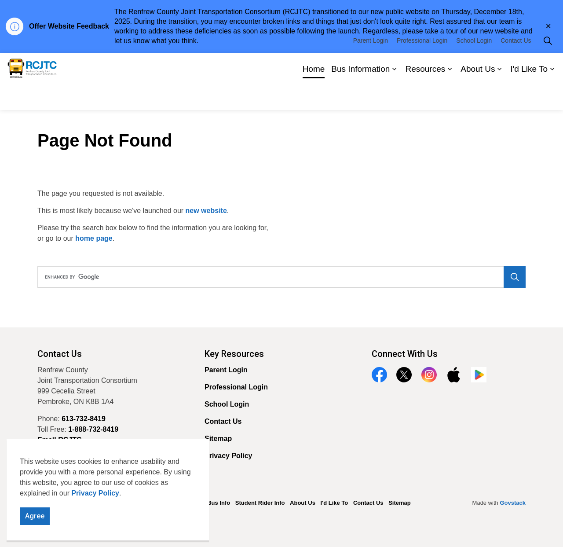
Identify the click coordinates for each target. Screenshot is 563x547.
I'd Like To (529, 95)
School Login (474, 66)
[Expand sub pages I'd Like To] (552, 95)
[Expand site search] (547, 67)
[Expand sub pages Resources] (449, 95)
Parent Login (370, 66)
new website (206, 210)
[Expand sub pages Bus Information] (394, 95)
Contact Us (516, 66)
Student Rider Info (260, 502)
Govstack (513, 502)
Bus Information (360, 95)
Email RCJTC (59, 440)
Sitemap (218, 438)
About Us (478, 95)
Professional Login (422, 66)
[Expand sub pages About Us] (499, 95)
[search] (279, 277)
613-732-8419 (84, 418)
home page (93, 238)
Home (314, 95)
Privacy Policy (95, 513)
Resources (425, 95)
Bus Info (218, 502)
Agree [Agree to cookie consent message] (35, 536)
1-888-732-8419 (93, 429)
